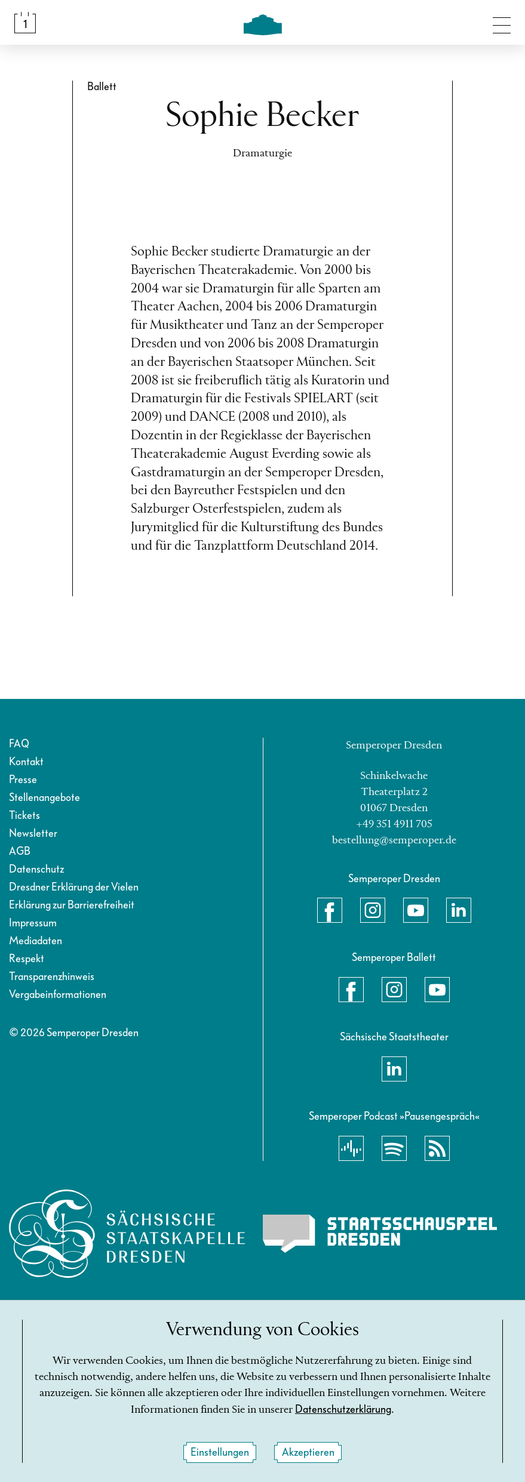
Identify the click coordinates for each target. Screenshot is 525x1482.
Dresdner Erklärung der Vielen (74, 887)
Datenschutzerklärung (343, 1410)
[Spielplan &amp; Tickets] (25, 22)
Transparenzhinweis (51, 976)
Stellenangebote (44, 797)
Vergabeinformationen (57, 994)
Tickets (24, 815)
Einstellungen (220, 1452)
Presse (23, 779)
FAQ (19, 744)
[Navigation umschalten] (502, 23)
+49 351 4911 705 (394, 824)
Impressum (33, 923)
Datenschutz (36, 869)
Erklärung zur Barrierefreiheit (71, 905)
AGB (19, 851)
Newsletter (33, 833)
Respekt (26, 959)
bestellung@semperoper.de (394, 840)
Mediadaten (35, 941)
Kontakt (26, 762)
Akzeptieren (308, 1452)
